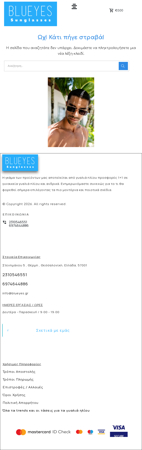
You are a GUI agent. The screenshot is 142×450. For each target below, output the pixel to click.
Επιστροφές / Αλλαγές (23, 387)
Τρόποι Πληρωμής (18, 379)
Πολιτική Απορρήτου (20, 403)
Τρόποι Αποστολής (19, 372)
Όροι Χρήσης (14, 395)
